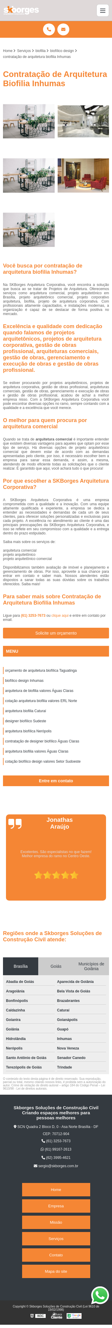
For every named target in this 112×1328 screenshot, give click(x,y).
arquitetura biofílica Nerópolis (28, 731)
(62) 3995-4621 (56, 1158)
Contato (56, 1255)
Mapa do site (56, 1271)
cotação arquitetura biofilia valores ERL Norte (41, 701)
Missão (56, 1222)
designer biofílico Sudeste (25, 721)
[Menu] (102, 10)
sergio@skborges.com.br (56, 1166)
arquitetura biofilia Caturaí (25, 711)
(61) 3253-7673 (33, 615)
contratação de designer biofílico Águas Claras (42, 741)
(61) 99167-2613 (56, 1149)
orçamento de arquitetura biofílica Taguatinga (41, 670)
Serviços (56, 1238)
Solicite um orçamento (56, 633)
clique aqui (59, 615)
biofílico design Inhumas (24, 681)
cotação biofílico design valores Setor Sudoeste (43, 761)
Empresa (56, 1206)
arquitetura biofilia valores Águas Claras (36, 751)
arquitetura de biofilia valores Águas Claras (39, 691)
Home (56, 1189)
